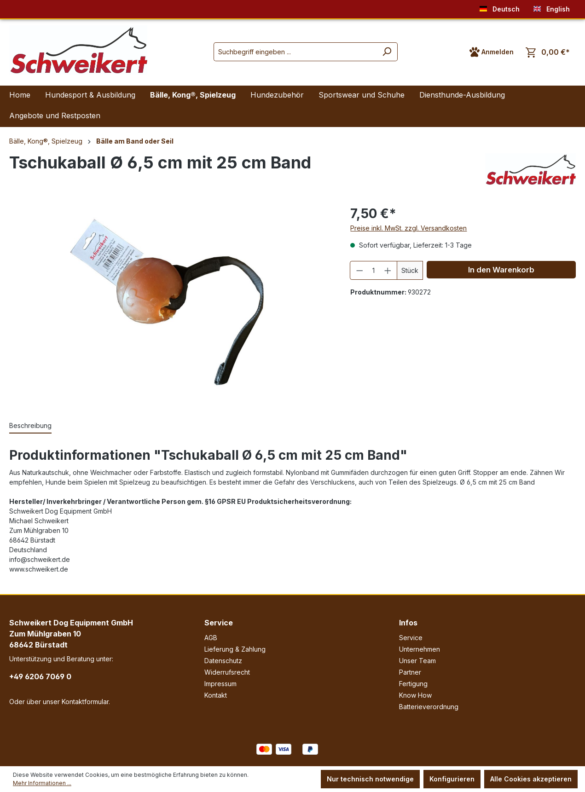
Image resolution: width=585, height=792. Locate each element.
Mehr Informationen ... (42, 783)
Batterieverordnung (428, 707)
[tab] (30, 426)
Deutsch (500, 7)
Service (218, 622)
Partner (410, 672)
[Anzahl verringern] (359, 270)
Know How (415, 695)
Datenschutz (223, 661)
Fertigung (413, 684)
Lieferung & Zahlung (235, 649)
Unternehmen (419, 649)
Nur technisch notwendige (370, 779)
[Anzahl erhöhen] (388, 270)
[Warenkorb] (548, 52)
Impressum (220, 684)
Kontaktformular (85, 701)
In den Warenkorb (501, 269)
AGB (210, 638)
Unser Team (417, 661)
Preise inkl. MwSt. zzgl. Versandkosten (408, 228)
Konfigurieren (452, 779)
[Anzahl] (374, 270)
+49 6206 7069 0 (40, 676)
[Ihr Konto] (491, 52)
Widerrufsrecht (227, 672)
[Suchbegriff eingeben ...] (295, 51)
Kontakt (215, 695)
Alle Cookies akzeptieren (531, 779)
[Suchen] (387, 51)
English (551, 7)
